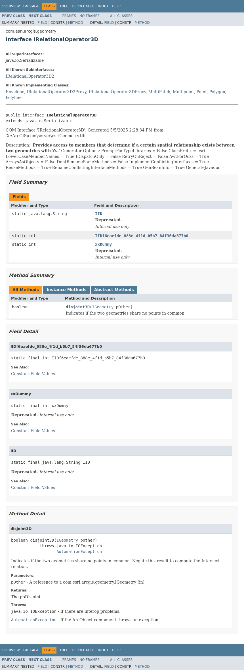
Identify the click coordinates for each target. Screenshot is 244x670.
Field (42, 23)
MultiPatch (159, 92)
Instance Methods (66, 289)
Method (75, 23)
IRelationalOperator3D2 (30, 76)
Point (201, 92)
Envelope (15, 92)
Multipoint (183, 92)
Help (116, 6)
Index (103, 6)
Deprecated (83, 6)
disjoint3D (78, 307)
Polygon (217, 92)
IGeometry (103, 307)
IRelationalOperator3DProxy (117, 92)
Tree (64, 6)
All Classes (121, 16)
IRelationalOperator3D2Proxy (57, 92)
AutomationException (79, 551)
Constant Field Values (33, 374)
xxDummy (103, 244)
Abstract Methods (114, 289)
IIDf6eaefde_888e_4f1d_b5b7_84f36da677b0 (141, 236)
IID (98, 213)
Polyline (14, 97)
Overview (11, 6)
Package (31, 6)
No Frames (89, 16)
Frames (69, 16)
